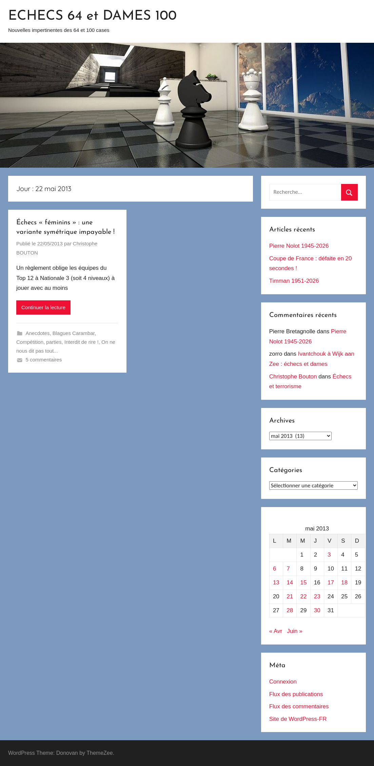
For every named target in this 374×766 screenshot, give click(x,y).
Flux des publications (296, 694)
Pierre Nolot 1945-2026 (299, 246)
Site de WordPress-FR (298, 719)
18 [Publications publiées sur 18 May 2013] (344, 582)
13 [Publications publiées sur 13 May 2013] (276, 582)
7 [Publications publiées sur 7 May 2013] (288, 568)
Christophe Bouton (293, 376)
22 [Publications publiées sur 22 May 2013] (303, 596)
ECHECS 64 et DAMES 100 (92, 16)
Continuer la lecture (43, 307)
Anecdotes (38, 333)
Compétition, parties (38, 342)
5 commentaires (44, 359)
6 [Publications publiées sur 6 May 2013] (274, 568)
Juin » (294, 631)
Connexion (283, 681)
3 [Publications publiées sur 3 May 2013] (329, 555)
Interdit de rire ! (81, 342)
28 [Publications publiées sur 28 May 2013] (290, 610)
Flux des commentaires (299, 706)
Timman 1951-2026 (294, 281)
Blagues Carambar (74, 333)
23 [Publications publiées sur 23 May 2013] (317, 596)
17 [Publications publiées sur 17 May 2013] (331, 582)
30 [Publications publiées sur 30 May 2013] (317, 610)
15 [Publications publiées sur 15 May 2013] (303, 582)
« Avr (275, 631)
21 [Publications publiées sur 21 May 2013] (290, 596)
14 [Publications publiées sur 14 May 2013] (290, 582)
